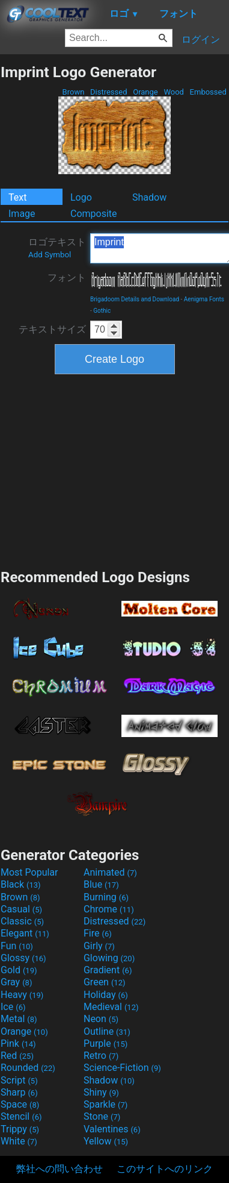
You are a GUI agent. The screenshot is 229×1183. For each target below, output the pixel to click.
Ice (13, 1006)
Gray (16, 982)
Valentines (112, 1129)
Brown (73, 91)
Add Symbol (49, 254)
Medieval (111, 1006)
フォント (66, 277)
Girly (99, 946)
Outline (107, 1031)
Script (19, 1080)
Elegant (25, 933)
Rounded (28, 1067)
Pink (18, 1043)
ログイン (201, 39)
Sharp (19, 1092)
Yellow (106, 1141)
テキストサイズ (52, 329)
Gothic (102, 310)
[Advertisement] (115, 470)
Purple (105, 1043)
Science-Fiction (122, 1067)
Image (21, 213)
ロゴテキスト (57, 247)
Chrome (109, 909)
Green (105, 982)
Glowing (109, 958)
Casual (21, 909)
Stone (102, 1116)
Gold (19, 970)
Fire (98, 933)
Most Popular (29, 872)
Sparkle (105, 1104)
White (19, 1141)
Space (20, 1104)
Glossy (23, 958)
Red (17, 1055)
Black (21, 884)
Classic (22, 921)
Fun (17, 946)
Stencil (21, 1116)
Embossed (208, 91)
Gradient (108, 970)
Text (17, 197)
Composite (93, 213)
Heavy (22, 994)
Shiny (101, 1092)
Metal (19, 1019)
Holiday (106, 994)
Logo (81, 197)
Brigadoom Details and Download (134, 299)
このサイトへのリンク (165, 1169)
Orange (145, 91)
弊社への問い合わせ (59, 1169)
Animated (110, 872)
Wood (174, 91)
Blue (101, 884)
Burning (106, 897)
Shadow (149, 197)
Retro (101, 1055)
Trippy (20, 1129)
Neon (101, 1019)
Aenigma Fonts (204, 299)
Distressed (108, 91)
